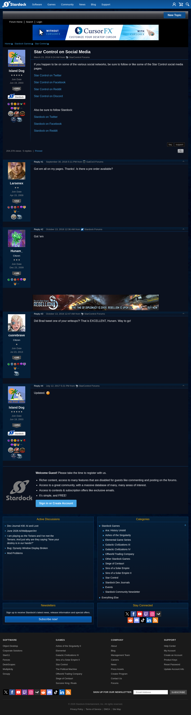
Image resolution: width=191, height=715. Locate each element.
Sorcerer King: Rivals (66, 683)
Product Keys (170, 660)
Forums (114, 683)
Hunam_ (17, 251)
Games (51, 4)
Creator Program (119, 674)
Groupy (6, 674)
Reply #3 (38, 313)
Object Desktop (10, 646)
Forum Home (16, 22)
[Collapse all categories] (185, 525)
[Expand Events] (103, 587)
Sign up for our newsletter (112, 692)
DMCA (107, 709)
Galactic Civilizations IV (67, 655)
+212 (16, 201)
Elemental (61, 650)
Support (105, 4)
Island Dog (16, 71)
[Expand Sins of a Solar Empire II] (103, 573)
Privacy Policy (76, 709)
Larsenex (16, 183)
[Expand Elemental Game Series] (103, 540)
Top (183, 161)
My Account (169, 650)
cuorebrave (16, 335)
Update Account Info (174, 669)
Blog (93, 4)
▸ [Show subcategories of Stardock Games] (32, 44)
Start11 (6, 655)
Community (67, 4)
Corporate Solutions (12, 650)
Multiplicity (8, 669)
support (179, 144)
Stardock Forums (91, 229)
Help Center (170, 646)
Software (37, 4)
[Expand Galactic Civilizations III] (103, 545)
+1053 (17, 88)
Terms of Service (93, 709)
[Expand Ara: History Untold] (103, 531)
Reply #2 (38, 229)
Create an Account (173, 655)
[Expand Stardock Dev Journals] (103, 583)
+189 (16, 273)
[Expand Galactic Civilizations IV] (103, 550)
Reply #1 (38, 161)
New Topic (174, 15)
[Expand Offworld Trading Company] (103, 554)
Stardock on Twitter (46, 116)
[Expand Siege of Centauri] (103, 564)
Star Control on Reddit (47, 89)
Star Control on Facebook (49, 82)
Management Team (120, 655)
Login (39, 22)
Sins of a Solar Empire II (68, 660)
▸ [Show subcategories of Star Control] (48, 44)
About (114, 646)
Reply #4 (38, 386)
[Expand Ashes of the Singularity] (103, 535)
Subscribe (178, 692)
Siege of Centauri (64, 678)
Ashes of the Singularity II (68, 646)
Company (117, 640)
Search (29, 22)
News (82, 4)
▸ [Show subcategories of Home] (12, 44)
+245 (16, 357)
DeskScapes (9, 664)
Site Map (117, 709)
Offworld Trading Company (69, 674)
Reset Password (172, 664)
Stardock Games (23, 43)
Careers (115, 660)
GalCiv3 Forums (93, 161)
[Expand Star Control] (103, 578)
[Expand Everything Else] (99, 598)
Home (8, 43)
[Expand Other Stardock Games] (103, 559)
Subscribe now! (48, 619)
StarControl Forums (78, 57)
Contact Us (116, 678)
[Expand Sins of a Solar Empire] (103, 569)
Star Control (41, 43)
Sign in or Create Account (56, 503)
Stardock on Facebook (48, 123)
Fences (6, 660)
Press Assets (117, 669)
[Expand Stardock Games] (100, 526)
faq (170, 144)
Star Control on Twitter (47, 75)
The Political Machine (66, 669)
